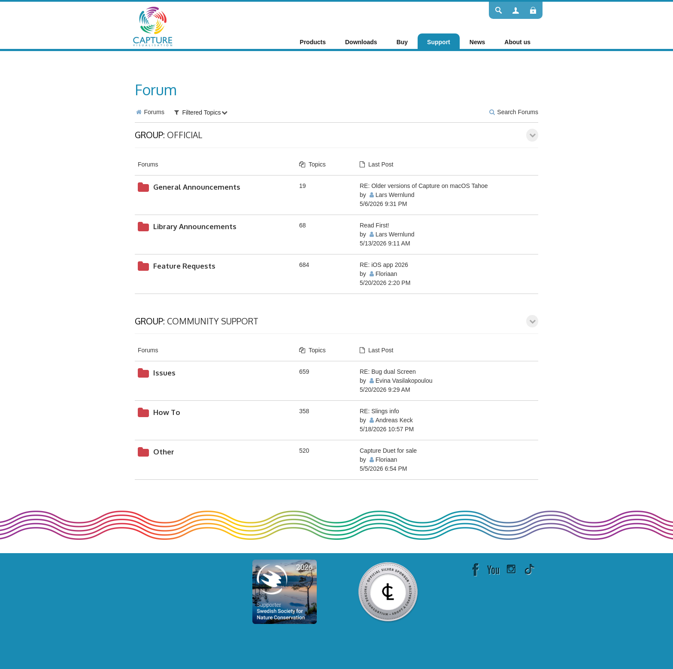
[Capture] (153, 25)
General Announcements (196, 186)
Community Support (212, 321)
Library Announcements (194, 226)
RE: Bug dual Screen (388, 371)
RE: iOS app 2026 (384, 264)
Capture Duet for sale (388, 450)
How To (166, 412)
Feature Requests (184, 265)
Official (185, 135)
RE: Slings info (379, 411)
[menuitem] (312, 42)
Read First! (374, 225)
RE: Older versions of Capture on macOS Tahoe (424, 185)
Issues (164, 372)
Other (163, 451)
